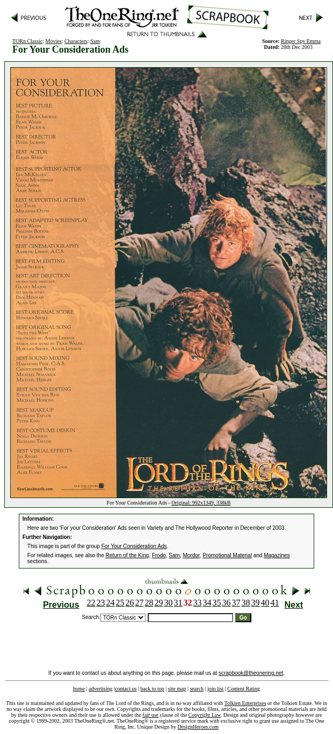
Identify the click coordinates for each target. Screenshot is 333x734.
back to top (152, 689)
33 (197, 602)
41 (275, 602)
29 (159, 602)
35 (217, 602)
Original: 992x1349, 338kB (200, 503)
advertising (100, 689)
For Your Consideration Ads (134, 546)
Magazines (276, 555)
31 (178, 602)
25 (120, 602)
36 (226, 602)
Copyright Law (205, 715)
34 (207, 602)
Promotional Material (227, 555)
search (197, 689)
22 (91, 602)
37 (236, 602)
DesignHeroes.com (198, 727)
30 (168, 602)
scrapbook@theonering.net (251, 673)
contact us (125, 689)
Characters (76, 41)
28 (149, 602)
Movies (54, 41)
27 (139, 602)
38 (246, 602)
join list (215, 689)
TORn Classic (27, 41)
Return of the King (127, 555)
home (79, 689)
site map (177, 689)
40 (265, 602)
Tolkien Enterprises (245, 703)
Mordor (191, 555)
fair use (150, 715)
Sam (95, 41)
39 (255, 602)
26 (130, 602)
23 (101, 602)
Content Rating (243, 689)
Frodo (159, 555)
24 (110, 602)
